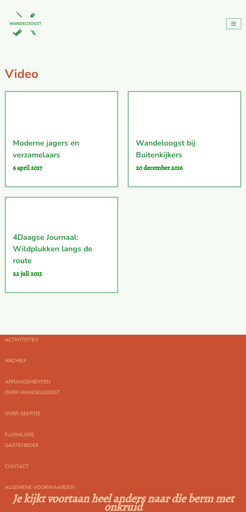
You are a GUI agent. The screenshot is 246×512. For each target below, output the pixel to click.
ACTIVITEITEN (21, 339)
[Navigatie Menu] (233, 23)
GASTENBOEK (22, 445)
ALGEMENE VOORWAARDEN (40, 487)
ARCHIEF (15, 360)
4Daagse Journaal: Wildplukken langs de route (52, 249)
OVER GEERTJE (22, 413)
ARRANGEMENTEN (28, 381)
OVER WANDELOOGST (32, 392)
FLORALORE (19, 434)
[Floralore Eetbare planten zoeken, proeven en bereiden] (24, 23)
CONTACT (17, 466)
